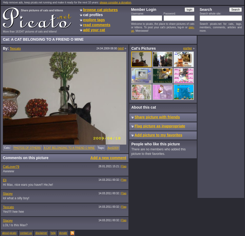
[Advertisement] (221, 116)
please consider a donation (115, 2)
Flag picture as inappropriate (159, 126)
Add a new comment (108, 158)
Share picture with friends (157, 117)
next (121, 48)
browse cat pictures (100, 10)
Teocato (15, 48)
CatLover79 (11, 167)
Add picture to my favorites (158, 135)
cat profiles (93, 15)
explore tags (94, 20)
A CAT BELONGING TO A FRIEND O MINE (69, 147)
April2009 (113, 147)
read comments (96, 25)
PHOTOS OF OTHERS (27, 147)
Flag (123, 166)
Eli (4, 180)
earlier (187, 48)
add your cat (94, 30)
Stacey (8, 194)
